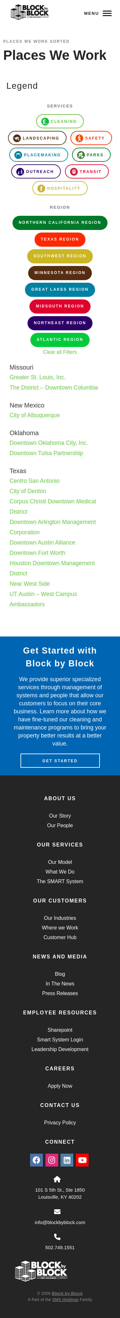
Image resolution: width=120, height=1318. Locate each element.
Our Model (60, 862)
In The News (60, 983)
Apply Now (60, 1086)
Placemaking (37, 155)
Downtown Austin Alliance (42, 542)
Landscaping (36, 138)
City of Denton (28, 491)
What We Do (59, 871)
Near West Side (30, 584)
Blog (60, 974)
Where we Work (60, 927)
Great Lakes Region (60, 289)
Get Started (59, 761)
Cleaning (59, 121)
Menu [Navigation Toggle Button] (98, 13)
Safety (90, 138)
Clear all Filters (60, 352)
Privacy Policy (60, 1122)
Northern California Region (60, 222)
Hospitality (59, 188)
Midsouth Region (60, 306)
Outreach (35, 172)
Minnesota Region (60, 272)
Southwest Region (60, 256)
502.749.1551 (60, 1247)
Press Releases (60, 993)
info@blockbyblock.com (60, 1222)
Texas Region (60, 239)
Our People (60, 825)
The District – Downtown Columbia (54, 387)
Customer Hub (60, 937)
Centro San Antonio (35, 481)
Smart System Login (60, 1039)
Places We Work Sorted (36, 41)
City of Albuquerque (35, 415)
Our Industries (60, 918)
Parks (90, 155)
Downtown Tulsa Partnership (46, 453)
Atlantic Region (60, 339)
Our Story (60, 816)
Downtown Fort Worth (37, 553)
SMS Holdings (65, 1299)
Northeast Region (60, 323)
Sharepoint (60, 1030)
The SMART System (60, 881)
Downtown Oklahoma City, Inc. (49, 443)
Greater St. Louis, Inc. (38, 377)
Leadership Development (60, 1049)
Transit (86, 172)
